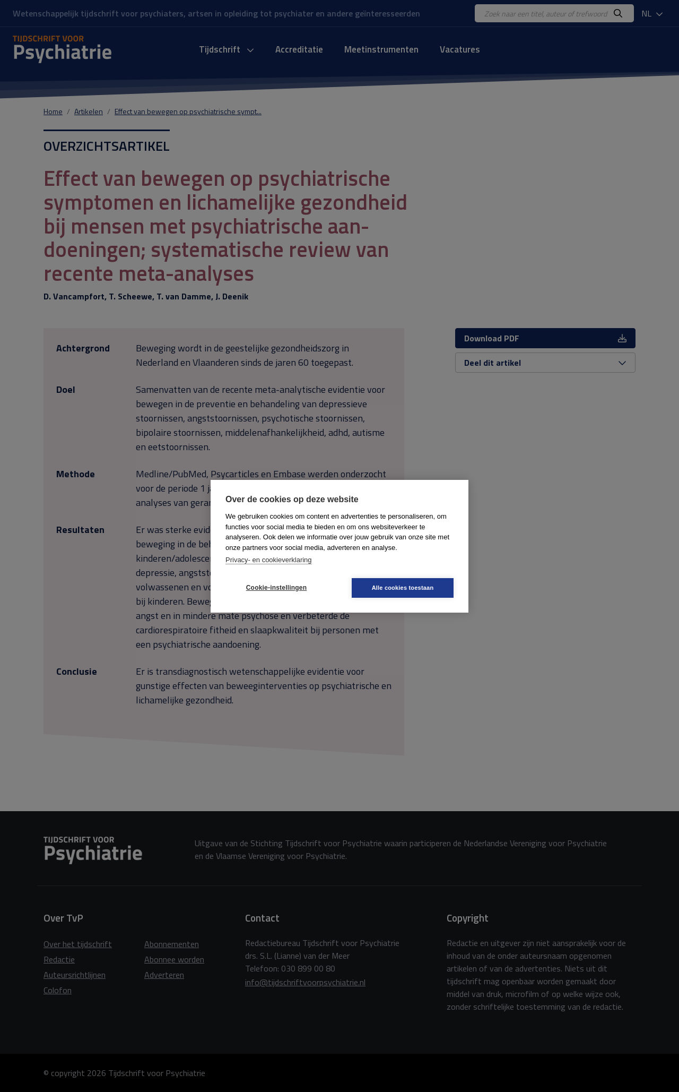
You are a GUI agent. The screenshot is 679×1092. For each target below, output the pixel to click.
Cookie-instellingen (276, 587)
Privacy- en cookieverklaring (268, 560)
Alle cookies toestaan (403, 587)
